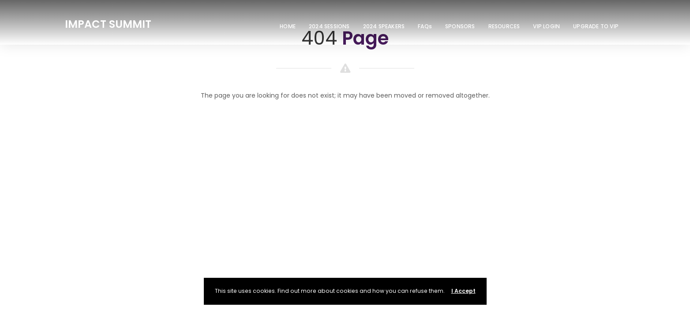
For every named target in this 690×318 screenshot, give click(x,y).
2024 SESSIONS (329, 26)
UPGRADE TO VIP (596, 26)
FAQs (425, 26)
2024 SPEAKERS (384, 26)
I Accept (463, 291)
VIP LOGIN (546, 26)
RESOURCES (504, 26)
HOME (288, 26)
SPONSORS (460, 26)
